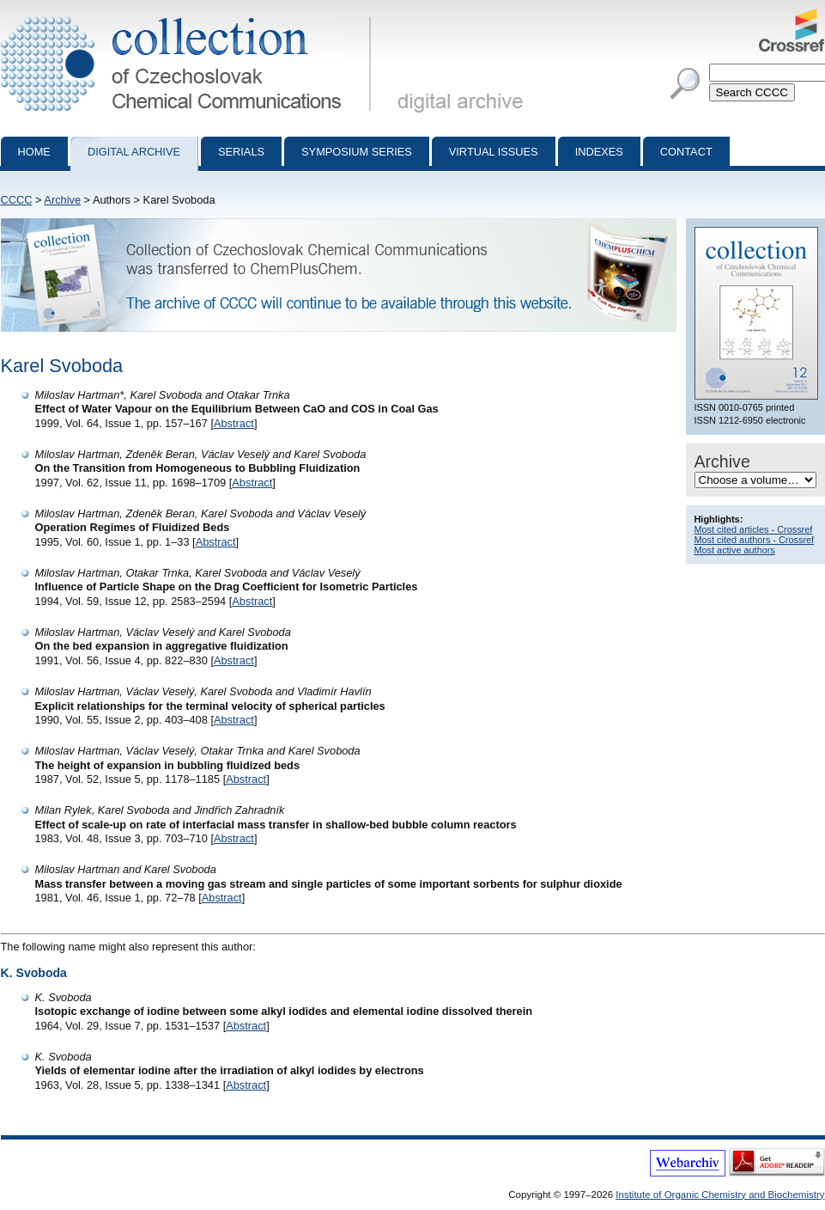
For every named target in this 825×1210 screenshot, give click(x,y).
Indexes (599, 151)
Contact (686, 151)
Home (34, 151)
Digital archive (134, 151)
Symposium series (356, 151)
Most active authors (735, 550)
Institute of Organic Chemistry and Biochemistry (720, 1194)
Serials (241, 151)
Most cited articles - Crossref (754, 529)
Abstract (234, 423)
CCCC (17, 199)
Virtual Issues (493, 151)
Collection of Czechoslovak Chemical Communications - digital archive (189, 15)
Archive (62, 199)
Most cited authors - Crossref (755, 540)
